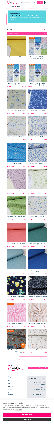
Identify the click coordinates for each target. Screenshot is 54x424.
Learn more (18, 410)
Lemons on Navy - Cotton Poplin (16, 296)
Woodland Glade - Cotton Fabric (16, 136)
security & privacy (40, 384)
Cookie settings (26, 419)
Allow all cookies (26, 414)
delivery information (39, 392)
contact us (11, 390)
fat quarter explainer (39, 394)
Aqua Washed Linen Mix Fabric (16, 270)
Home (12, 6)
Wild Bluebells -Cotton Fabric (37, 216)
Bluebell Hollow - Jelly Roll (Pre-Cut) (16, 84)
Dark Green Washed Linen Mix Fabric (37, 244)
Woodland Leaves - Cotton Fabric (37, 190)
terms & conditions (39, 382)
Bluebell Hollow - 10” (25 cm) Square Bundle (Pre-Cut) (37, 57)
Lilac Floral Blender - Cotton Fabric (16, 190)
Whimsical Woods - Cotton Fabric (16, 110)
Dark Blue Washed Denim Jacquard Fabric (38, 297)
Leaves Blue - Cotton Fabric (38, 110)
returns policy (41, 387)
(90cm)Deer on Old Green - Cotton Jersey (16, 350)
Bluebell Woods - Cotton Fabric (38, 136)
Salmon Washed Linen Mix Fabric (16, 243)
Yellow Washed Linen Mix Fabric (16, 57)
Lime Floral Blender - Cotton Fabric (16, 216)
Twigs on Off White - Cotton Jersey (38, 350)
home (9, 380)
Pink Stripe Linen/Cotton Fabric (16, 323)
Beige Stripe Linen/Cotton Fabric (37, 323)
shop (40, 2)
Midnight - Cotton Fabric (16, 163)
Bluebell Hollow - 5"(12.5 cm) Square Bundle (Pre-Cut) (37, 84)
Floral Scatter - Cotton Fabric (37, 163)
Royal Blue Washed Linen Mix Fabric (37, 270)
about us (10, 386)
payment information (39, 389)
